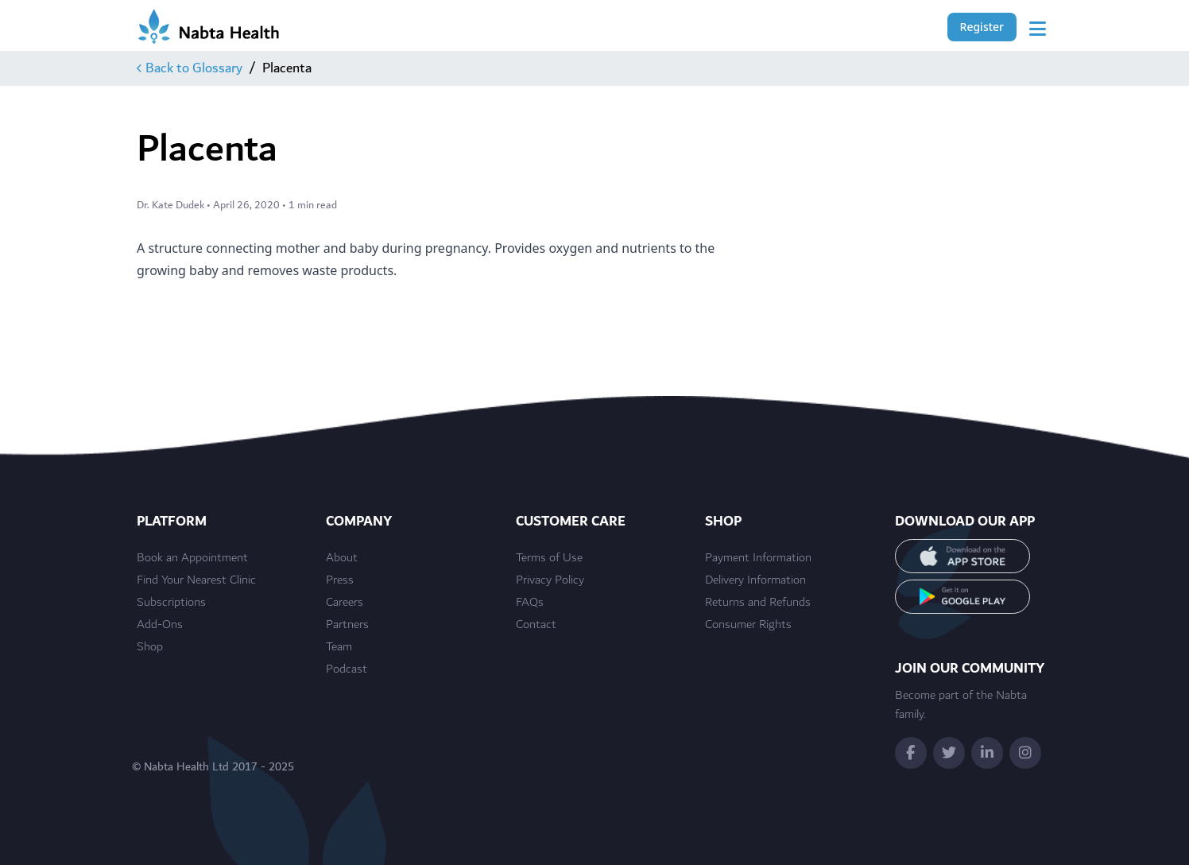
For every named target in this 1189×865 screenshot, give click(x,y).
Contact (536, 624)
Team (339, 647)
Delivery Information (755, 580)
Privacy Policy (550, 580)
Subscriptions (171, 602)
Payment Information (758, 558)
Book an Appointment (192, 558)
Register (982, 26)
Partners (347, 624)
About (342, 558)
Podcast (346, 669)
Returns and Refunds (758, 602)
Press (340, 580)
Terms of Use (549, 558)
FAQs (530, 602)
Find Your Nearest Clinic (196, 580)
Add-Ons (160, 624)
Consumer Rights (748, 624)
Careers (344, 602)
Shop (150, 647)
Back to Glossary (189, 68)
